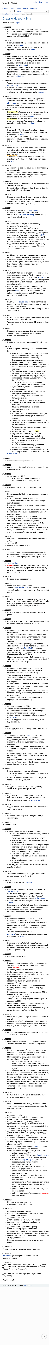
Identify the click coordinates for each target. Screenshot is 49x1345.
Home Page (5, 14)
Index (13, 8)
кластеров (30, 735)
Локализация (23, 302)
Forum (25, 8)
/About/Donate (12, 85)
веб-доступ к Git (21, 588)
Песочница (6, 1256)
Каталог (38, 1146)
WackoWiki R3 (12, 563)
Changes (5, 8)
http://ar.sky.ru (28, 1160)
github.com (23, 65)
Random (33, 8)
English (17, 23)
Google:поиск (42, 1155)
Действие (11, 934)
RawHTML (28, 648)
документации (36, 800)
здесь (21, 45)
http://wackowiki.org (33, 210)
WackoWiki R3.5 (13, 454)
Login (35, 2)
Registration (43, 2)
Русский (16, 14)
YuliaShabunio (12, 892)
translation (15, 467)
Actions (10, 903)
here (33, 49)
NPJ (42, 235)
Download (28, 883)
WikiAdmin (28, 1286)
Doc (12, 14)
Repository (42, 277)
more (20, 11)
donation (42, 92)
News (19, 8)
